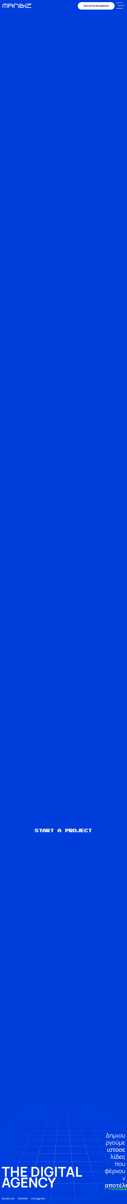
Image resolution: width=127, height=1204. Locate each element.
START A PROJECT (63, 831)
